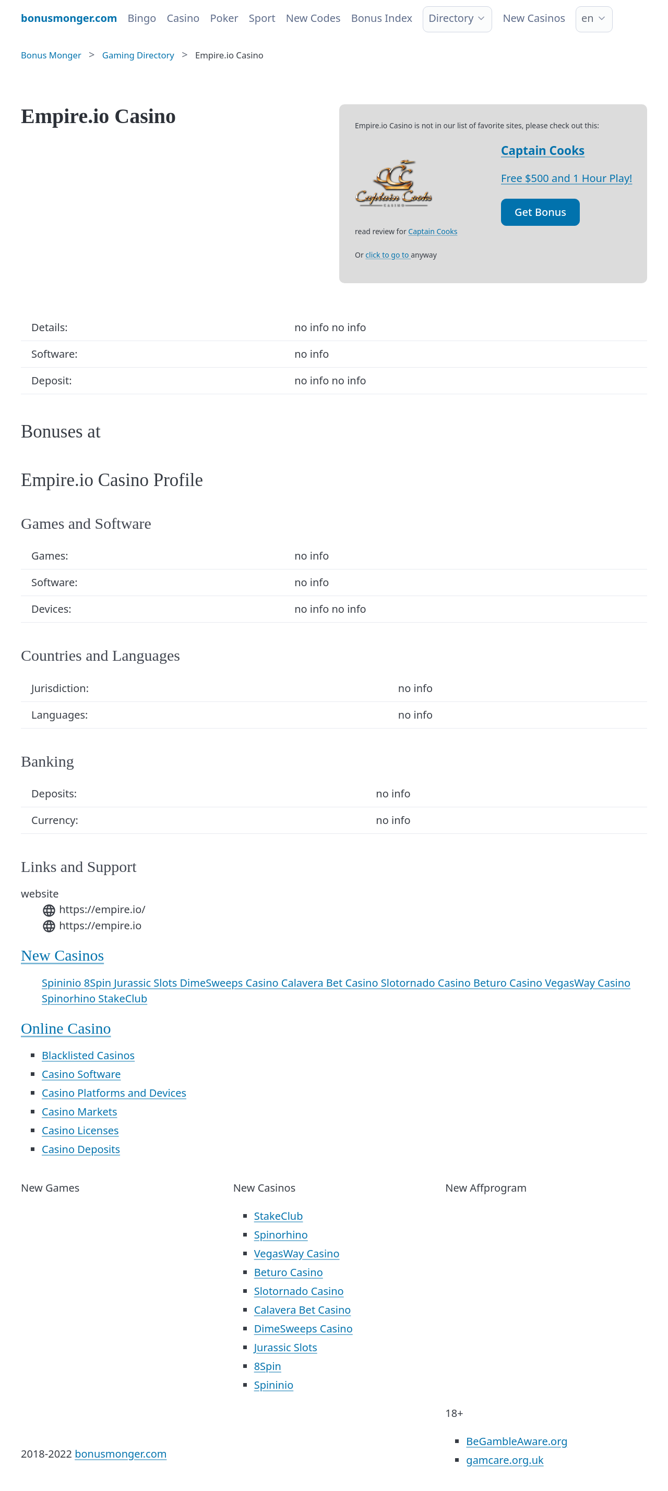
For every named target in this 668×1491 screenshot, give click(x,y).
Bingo (141, 18)
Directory (450, 18)
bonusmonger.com (120, 1454)
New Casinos (534, 18)
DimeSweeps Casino (230, 983)
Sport (262, 18)
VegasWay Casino (587, 983)
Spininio (63, 983)
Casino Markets (79, 1112)
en (587, 18)
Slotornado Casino (427, 983)
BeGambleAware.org (516, 1441)
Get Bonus (540, 212)
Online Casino (66, 1028)
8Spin (99, 983)
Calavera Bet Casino (331, 983)
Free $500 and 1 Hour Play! (566, 178)
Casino (182, 18)
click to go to (388, 255)
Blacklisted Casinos (88, 1055)
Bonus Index (382, 18)
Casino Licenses (80, 1130)
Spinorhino (70, 998)
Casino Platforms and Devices (114, 1093)
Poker (224, 18)
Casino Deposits (81, 1149)
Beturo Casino (509, 983)
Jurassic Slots (147, 983)
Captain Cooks (542, 150)
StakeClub (122, 998)
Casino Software (81, 1074)
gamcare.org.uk (504, 1460)
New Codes (313, 18)
